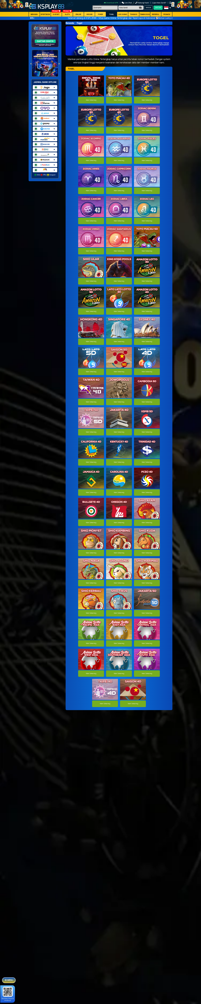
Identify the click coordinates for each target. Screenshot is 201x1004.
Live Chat (127, 3)
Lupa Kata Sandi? (159, 3)
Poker (100, 14)
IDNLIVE (78, 14)
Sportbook (45, 14)
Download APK (111, 3)
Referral (155, 14)
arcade (89, 14)
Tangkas (133, 14)
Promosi (166, 14)
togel (111, 14)
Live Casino (122, 14)
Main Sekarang (91, 100)
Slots (67, 14)
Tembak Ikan (145, 14)
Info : (32, 18)
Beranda (34, 14)
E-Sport (56, 14)
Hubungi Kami (142, 3)
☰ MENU (9, 980)
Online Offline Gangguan (45, 175)
